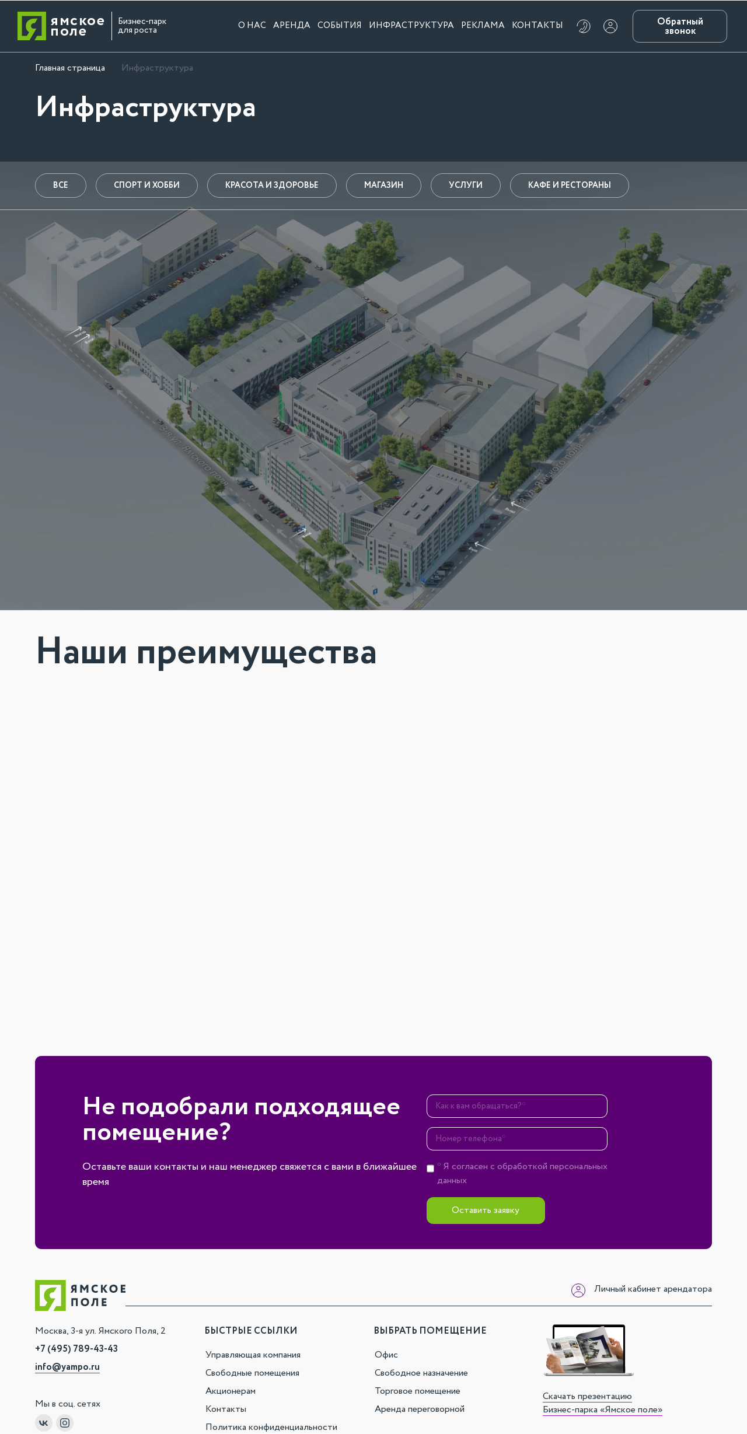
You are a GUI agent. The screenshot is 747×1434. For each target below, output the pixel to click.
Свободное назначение (421, 1373)
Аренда (291, 25)
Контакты (537, 25)
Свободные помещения (252, 1373)
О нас (252, 25)
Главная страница (70, 68)
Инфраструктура (411, 25)
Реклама (483, 25)
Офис (386, 1355)
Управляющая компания (253, 1355)
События (339, 25)
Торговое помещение (417, 1391)
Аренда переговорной (420, 1409)
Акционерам (230, 1391)
